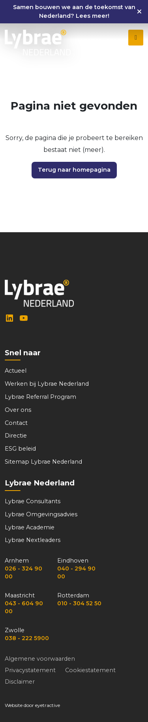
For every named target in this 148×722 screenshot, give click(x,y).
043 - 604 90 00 (24, 607)
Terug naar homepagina (74, 169)
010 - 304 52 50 (79, 603)
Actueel (15, 370)
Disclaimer (20, 681)
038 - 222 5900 (27, 638)
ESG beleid (20, 448)
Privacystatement (30, 670)
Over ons (18, 409)
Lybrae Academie (29, 527)
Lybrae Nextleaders (32, 540)
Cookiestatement (90, 670)
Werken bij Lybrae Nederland (47, 383)
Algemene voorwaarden (40, 658)
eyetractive (47, 705)
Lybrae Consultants (32, 501)
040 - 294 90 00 (76, 572)
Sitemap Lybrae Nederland (43, 461)
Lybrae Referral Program (40, 396)
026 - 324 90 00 (23, 572)
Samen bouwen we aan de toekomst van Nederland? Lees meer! (74, 11)
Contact (16, 422)
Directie (16, 435)
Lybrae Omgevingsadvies (41, 514)
